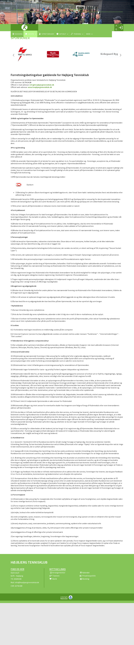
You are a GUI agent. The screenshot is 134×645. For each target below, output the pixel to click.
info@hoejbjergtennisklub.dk (41, 85)
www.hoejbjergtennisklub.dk (40, 87)
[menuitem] (14, 27)
